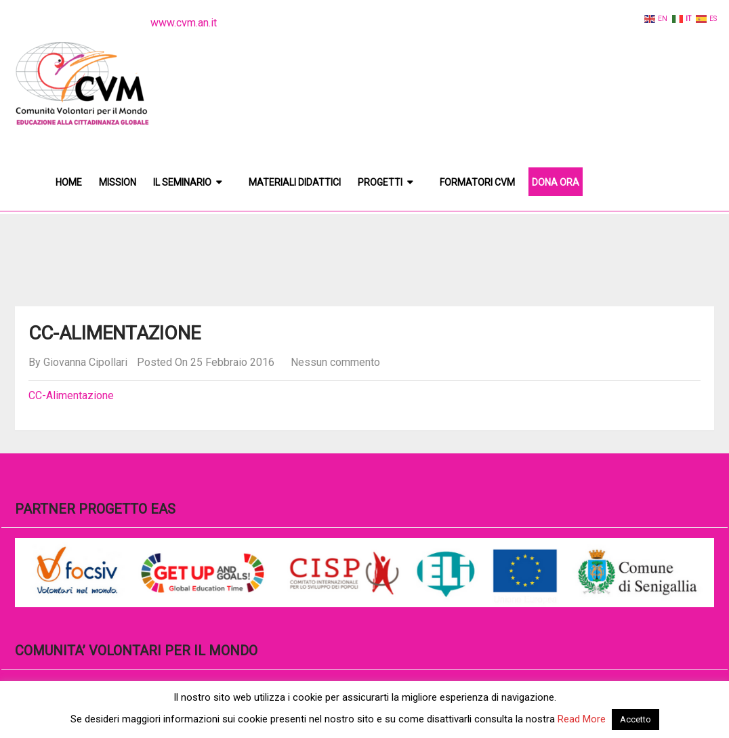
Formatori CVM (477, 182)
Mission (117, 182)
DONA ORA (555, 182)
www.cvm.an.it (183, 22)
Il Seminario (182, 182)
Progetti (380, 182)
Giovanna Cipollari (85, 362)
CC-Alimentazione (71, 395)
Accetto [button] (635, 719)
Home (69, 182)
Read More (582, 719)
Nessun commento (335, 362)
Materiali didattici (295, 182)
